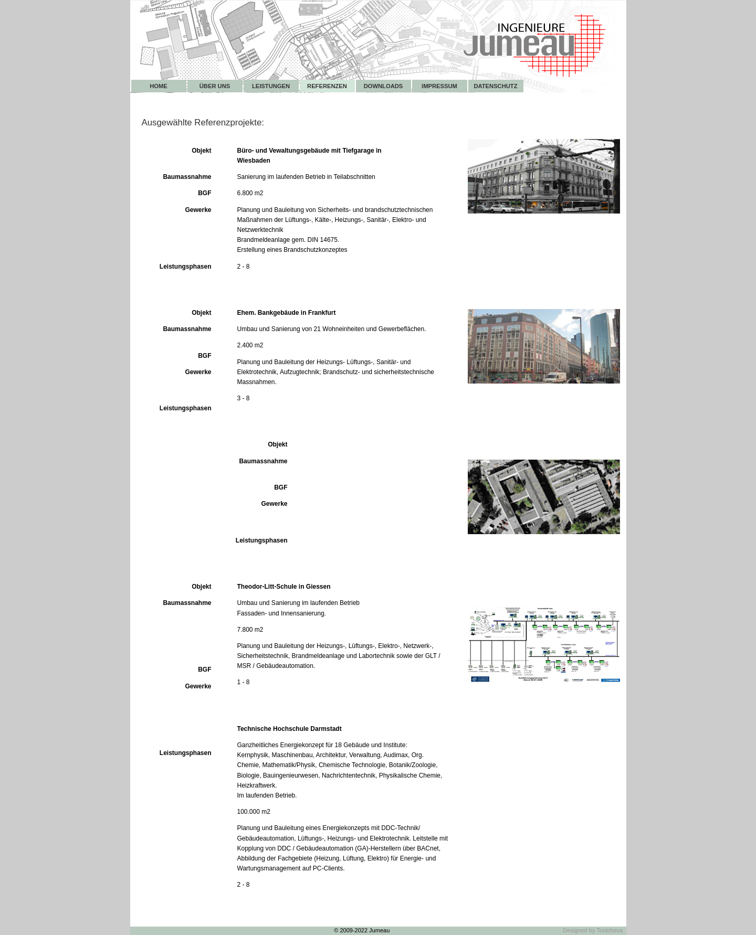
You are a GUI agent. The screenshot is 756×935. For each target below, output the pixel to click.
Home (158, 86)
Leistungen (271, 86)
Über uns (215, 86)
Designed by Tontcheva (593, 930)
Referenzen (327, 86)
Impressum (439, 86)
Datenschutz (495, 86)
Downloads (383, 86)
